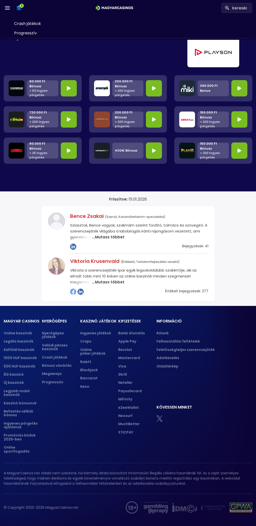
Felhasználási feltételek (178, 341)
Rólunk (163, 333)
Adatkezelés (168, 357)
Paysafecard (130, 391)
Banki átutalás (131, 333)
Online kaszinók (18, 333)
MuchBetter (129, 423)
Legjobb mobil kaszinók (17, 393)
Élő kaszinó (14, 374)
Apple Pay (127, 341)
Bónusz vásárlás (57, 365)
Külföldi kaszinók (19, 349)
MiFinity (125, 399)
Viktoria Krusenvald (95, 261)
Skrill (122, 374)
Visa (122, 366)
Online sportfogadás (17, 449)
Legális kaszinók (18, 341)
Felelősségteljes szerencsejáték (186, 349)
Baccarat (89, 378)
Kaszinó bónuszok (20, 403)
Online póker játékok (92, 351)
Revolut (125, 349)
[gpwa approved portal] (241, 507)
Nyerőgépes (23, 45)
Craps (85, 341)
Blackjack (89, 369)
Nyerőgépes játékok (53, 335)
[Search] (226, 7)
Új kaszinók (14, 382)
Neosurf (125, 415)
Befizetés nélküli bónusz (18, 413)
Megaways (52, 373)
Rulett (85, 361)
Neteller (125, 382)
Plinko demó (26, 66)
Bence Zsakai (87, 216)
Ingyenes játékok (95, 333)
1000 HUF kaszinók (20, 357)
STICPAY (125, 432)
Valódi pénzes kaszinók (55, 347)
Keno (84, 386)
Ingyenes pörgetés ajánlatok (21, 425)
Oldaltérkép (167, 366)
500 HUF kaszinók (19, 366)
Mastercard (129, 357)
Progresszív (52, 382)
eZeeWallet (128, 407)
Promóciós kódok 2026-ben (20, 437)
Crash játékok (54, 357)
